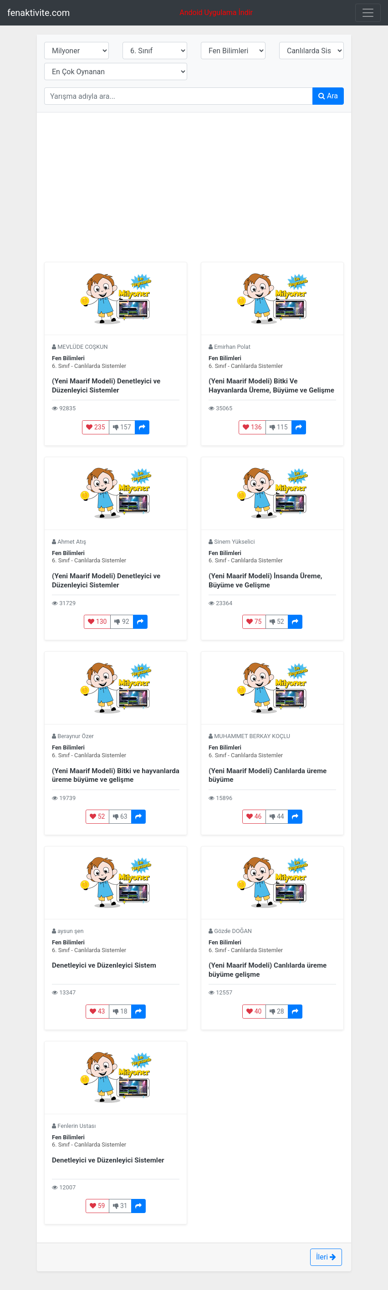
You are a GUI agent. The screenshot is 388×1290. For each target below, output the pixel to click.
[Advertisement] (194, 183)
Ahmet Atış (71, 541)
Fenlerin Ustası (76, 1125)
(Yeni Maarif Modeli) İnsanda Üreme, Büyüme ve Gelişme (265, 580)
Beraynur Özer (75, 736)
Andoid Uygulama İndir (219, 12)
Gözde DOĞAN (233, 931)
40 (253, 1011)
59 (97, 1205)
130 (97, 621)
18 (120, 1011)
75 (253, 621)
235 (95, 427)
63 (120, 816)
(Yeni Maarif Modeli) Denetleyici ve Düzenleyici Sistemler (106, 385)
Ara (328, 96)
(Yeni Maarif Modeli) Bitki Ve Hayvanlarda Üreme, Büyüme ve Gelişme (271, 385)
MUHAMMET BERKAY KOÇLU (252, 736)
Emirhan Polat (232, 346)
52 (277, 621)
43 (97, 1011)
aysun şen (70, 931)
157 (122, 427)
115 (279, 427)
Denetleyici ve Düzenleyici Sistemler (108, 1160)
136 (252, 427)
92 (121, 621)
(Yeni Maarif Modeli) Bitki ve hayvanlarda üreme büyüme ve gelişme (115, 775)
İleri (326, 1257)
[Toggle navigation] (368, 13)
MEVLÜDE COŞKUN (82, 346)
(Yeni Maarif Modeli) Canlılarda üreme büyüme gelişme (268, 970)
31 (120, 1205)
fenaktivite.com (38, 12)
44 (277, 816)
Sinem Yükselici (234, 541)
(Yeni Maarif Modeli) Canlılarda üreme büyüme (268, 775)
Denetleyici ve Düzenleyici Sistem (104, 965)
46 (253, 816)
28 (277, 1011)
